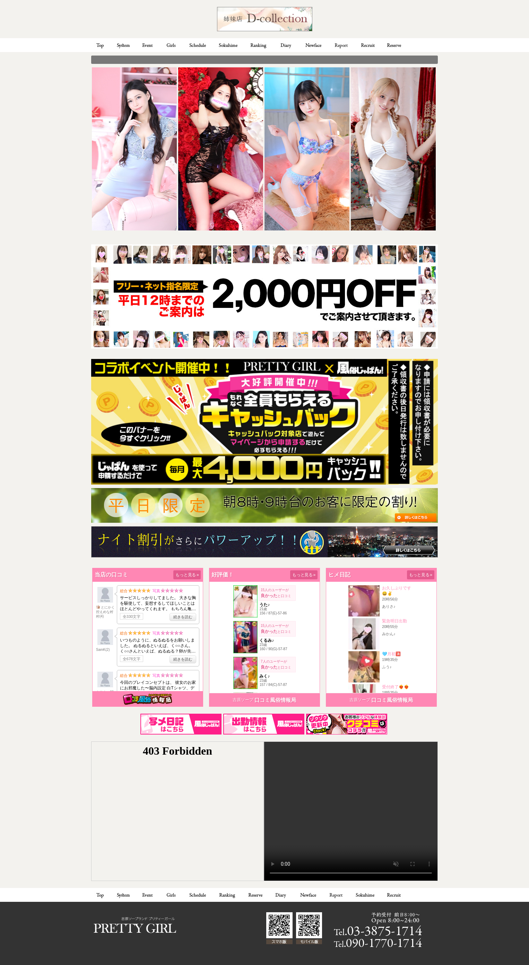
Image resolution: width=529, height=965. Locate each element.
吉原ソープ (243, 699)
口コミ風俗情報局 (275, 700)
